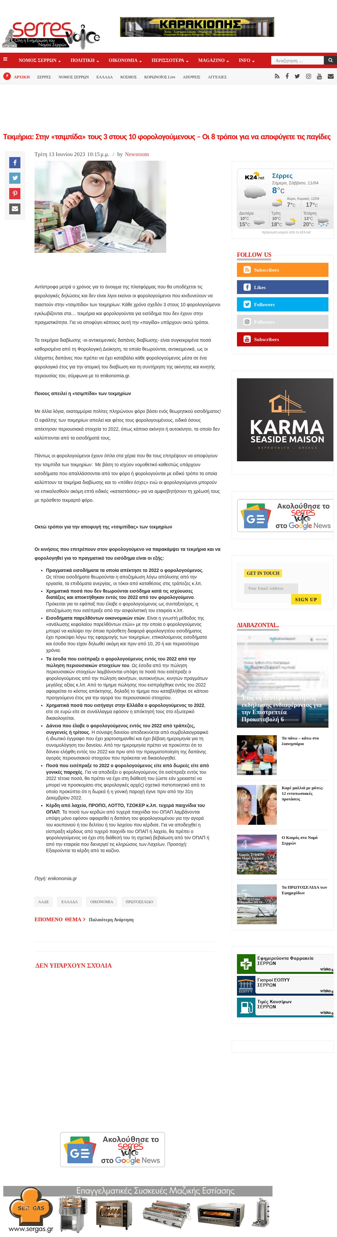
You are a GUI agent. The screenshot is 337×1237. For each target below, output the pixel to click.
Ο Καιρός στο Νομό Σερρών (300, 840)
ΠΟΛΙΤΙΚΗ (83, 61)
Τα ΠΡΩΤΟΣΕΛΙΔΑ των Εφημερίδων (304, 890)
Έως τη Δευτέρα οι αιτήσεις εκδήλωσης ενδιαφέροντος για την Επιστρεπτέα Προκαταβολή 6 (282, 708)
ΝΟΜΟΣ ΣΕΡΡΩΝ (38, 61)
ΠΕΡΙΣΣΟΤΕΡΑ (168, 61)
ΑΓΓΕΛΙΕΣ (217, 77)
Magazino (212, 61)
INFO (245, 61)
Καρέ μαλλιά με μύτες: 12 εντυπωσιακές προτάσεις (302, 793)
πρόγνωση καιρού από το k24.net (286, 232)
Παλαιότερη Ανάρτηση (111, 919)
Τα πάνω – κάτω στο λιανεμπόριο (300, 741)
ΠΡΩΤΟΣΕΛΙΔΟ (139, 902)
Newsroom (137, 154)
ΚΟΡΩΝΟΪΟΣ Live (159, 77)
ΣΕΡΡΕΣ (44, 77)
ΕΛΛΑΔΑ (104, 77)
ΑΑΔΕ (43, 902)
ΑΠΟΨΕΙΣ (191, 77)
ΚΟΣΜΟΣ (128, 77)
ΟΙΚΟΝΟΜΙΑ (124, 61)
